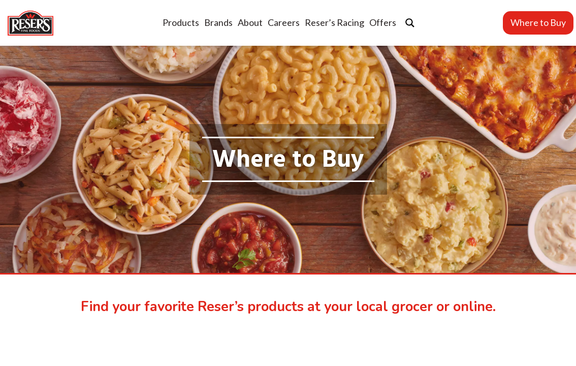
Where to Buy (538, 22)
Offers (382, 22)
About (250, 22)
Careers (284, 22)
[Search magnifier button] (410, 23)
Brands (218, 22)
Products (181, 22)
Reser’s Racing (334, 22)
